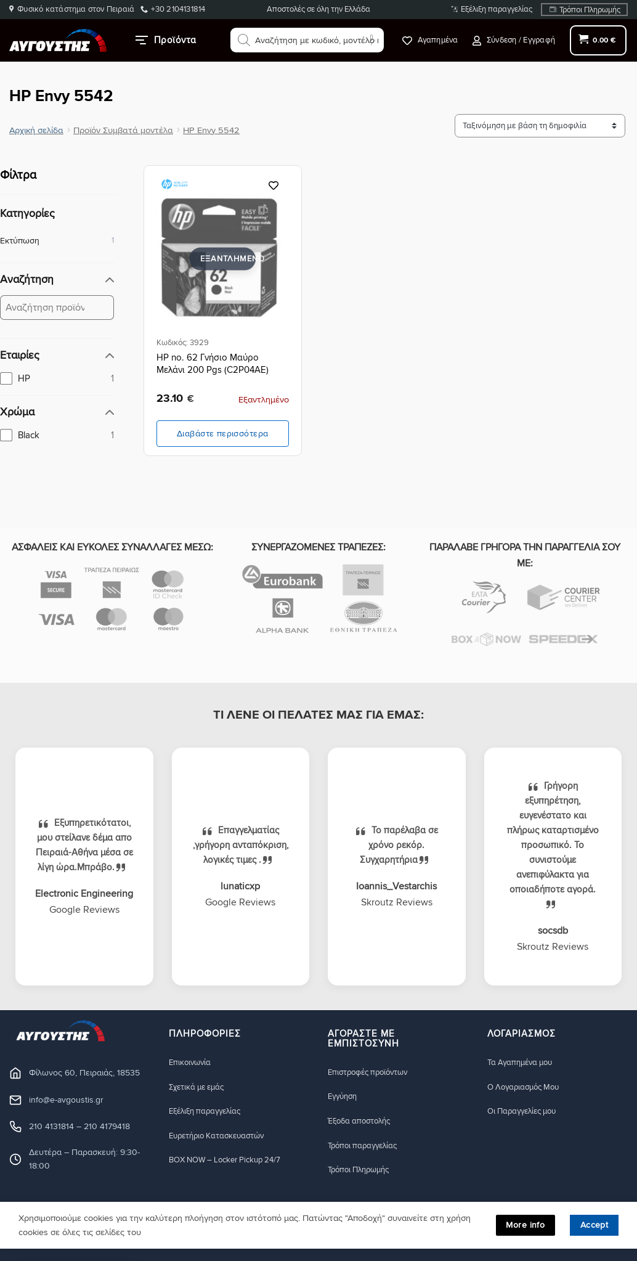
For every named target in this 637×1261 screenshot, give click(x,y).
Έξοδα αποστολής (363, 1121)
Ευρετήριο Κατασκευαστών (223, 1136)
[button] (514, 40)
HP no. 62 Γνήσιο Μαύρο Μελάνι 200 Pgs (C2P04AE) (212, 363)
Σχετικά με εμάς (200, 1087)
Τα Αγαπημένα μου (523, 1062)
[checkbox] (57, 378)
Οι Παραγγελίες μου (526, 1111)
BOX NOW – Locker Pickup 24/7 (231, 1161)
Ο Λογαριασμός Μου (528, 1087)
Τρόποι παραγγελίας (366, 1146)
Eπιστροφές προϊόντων (372, 1072)
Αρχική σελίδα (36, 130)
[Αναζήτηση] (244, 40)
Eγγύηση (344, 1097)
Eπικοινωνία (191, 1062)
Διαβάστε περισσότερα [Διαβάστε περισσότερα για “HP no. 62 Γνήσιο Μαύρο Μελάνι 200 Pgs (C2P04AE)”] (222, 433)
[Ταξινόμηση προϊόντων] (552, 126)
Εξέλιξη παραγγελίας (496, 9)
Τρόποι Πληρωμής (589, 10)
